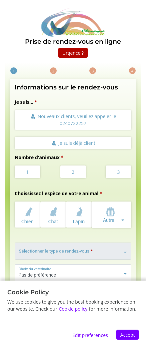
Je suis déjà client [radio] (73, 143)
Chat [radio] (53, 214)
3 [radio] (118, 172)
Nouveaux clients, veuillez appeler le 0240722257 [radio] (73, 119)
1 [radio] (27, 172)
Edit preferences (90, 335)
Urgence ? (73, 53)
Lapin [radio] (79, 214)
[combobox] (111, 215)
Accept (127, 335)
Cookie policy (73, 309)
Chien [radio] (27, 214)
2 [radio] (73, 172)
